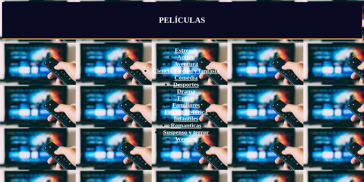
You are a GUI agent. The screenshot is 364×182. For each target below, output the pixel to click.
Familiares (186, 105)
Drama (186, 91)
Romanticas (186, 125)
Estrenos (186, 50)
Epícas (186, 98)
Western (186, 139)
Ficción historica (186, 111)
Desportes (186, 84)
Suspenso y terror (186, 132)
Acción (186, 57)
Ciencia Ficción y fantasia (186, 70)
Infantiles (186, 118)
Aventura (186, 64)
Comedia (186, 77)
